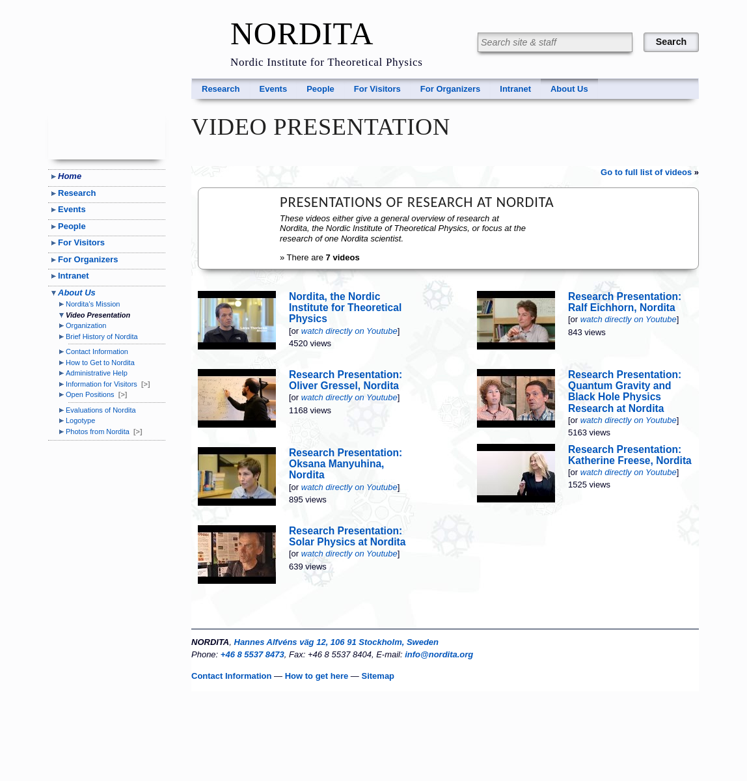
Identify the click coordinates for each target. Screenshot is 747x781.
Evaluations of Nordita (101, 410)
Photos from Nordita (104, 431)
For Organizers (450, 89)
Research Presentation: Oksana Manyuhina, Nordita (345, 463)
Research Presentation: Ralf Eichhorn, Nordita (624, 302)
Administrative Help (97, 373)
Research (221, 89)
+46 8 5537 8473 (252, 654)
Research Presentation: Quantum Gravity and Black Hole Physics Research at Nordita (624, 391)
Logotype (80, 420)
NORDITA (302, 33)
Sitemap (377, 676)
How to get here (317, 676)
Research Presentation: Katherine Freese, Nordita (630, 455)
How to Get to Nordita (100, 362)
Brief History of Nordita (102, 336)
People (320, 89)
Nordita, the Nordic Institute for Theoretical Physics (345, 307)
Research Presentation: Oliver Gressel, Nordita (345, 380)
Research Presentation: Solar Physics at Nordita (347, 536)
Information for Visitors (108, 384)
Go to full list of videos (646, 172)
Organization (86, 325)
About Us (569, 89)
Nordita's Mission (93, 304)
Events (274, 89)
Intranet (515, 89)
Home (69, 176)
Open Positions (96, 394)
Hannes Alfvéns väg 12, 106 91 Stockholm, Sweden (336, 642)
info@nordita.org (439, 654)
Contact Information (97, 351)
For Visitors (377, 89)
